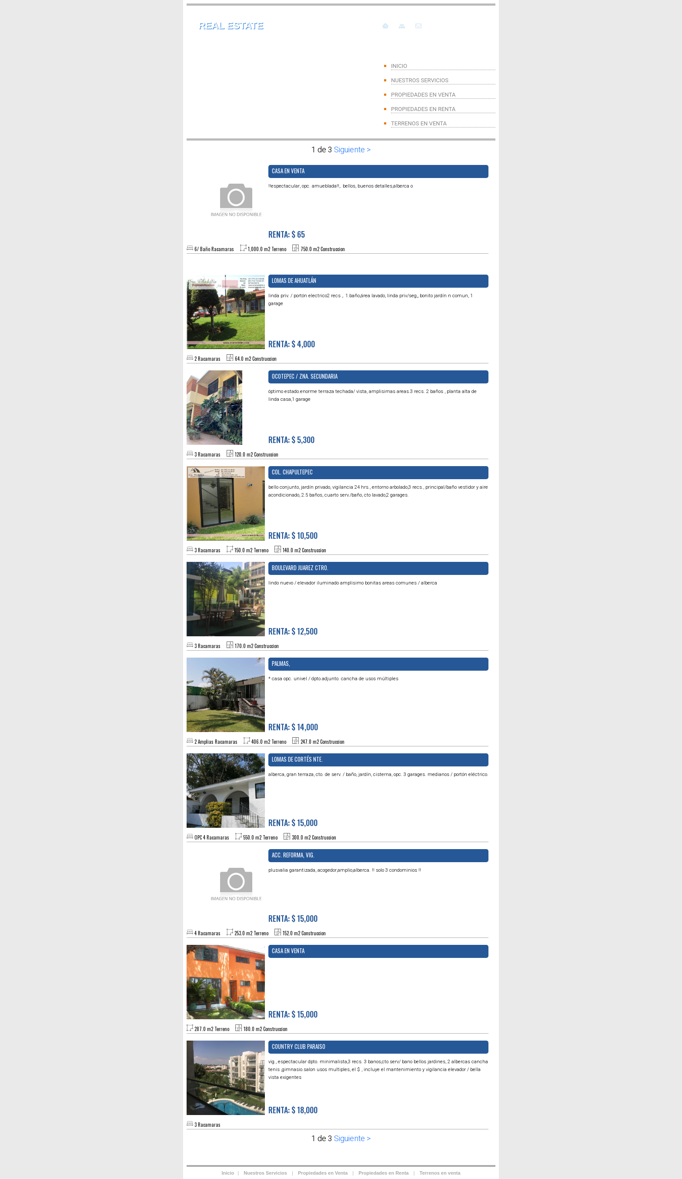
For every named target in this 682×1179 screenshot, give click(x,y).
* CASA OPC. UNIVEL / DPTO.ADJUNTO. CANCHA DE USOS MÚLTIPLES (333, 678)
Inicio (227, 1173)
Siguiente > (351, 150)
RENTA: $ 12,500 (293, 631)
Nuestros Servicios (266, 1173)
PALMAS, (281, 663)
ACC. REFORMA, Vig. (293, 854)
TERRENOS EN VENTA (419, 123)
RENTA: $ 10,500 (293, 535)
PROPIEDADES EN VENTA (423, 94)
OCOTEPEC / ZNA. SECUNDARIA (305, 376)
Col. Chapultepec (292, 471)
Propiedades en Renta (383, 1173)
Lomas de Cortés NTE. (297, 759)
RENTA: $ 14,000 (293, 726)
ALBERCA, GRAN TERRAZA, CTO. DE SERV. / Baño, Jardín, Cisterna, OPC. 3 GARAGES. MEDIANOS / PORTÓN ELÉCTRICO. (378, 774)
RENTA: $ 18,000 (293, 1109)
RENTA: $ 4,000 (291, 343)
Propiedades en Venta (323, 1173)
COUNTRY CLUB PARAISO (298, 1046)
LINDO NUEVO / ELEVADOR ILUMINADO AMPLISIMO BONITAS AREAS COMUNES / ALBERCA (352, 583)
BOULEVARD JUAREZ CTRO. (300, 567)
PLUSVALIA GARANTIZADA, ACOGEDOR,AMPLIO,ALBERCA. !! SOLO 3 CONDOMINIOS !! (344, 870)
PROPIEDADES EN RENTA (423, 109)
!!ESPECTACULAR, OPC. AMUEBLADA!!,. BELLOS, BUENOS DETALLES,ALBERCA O (340, 186)
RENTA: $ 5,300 (291, 439)
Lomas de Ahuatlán (294, 280)
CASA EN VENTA (288, 950)
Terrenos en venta (440, 1173)
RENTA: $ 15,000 (293, 822)
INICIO (399, 66)
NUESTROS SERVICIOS (419, 80)
